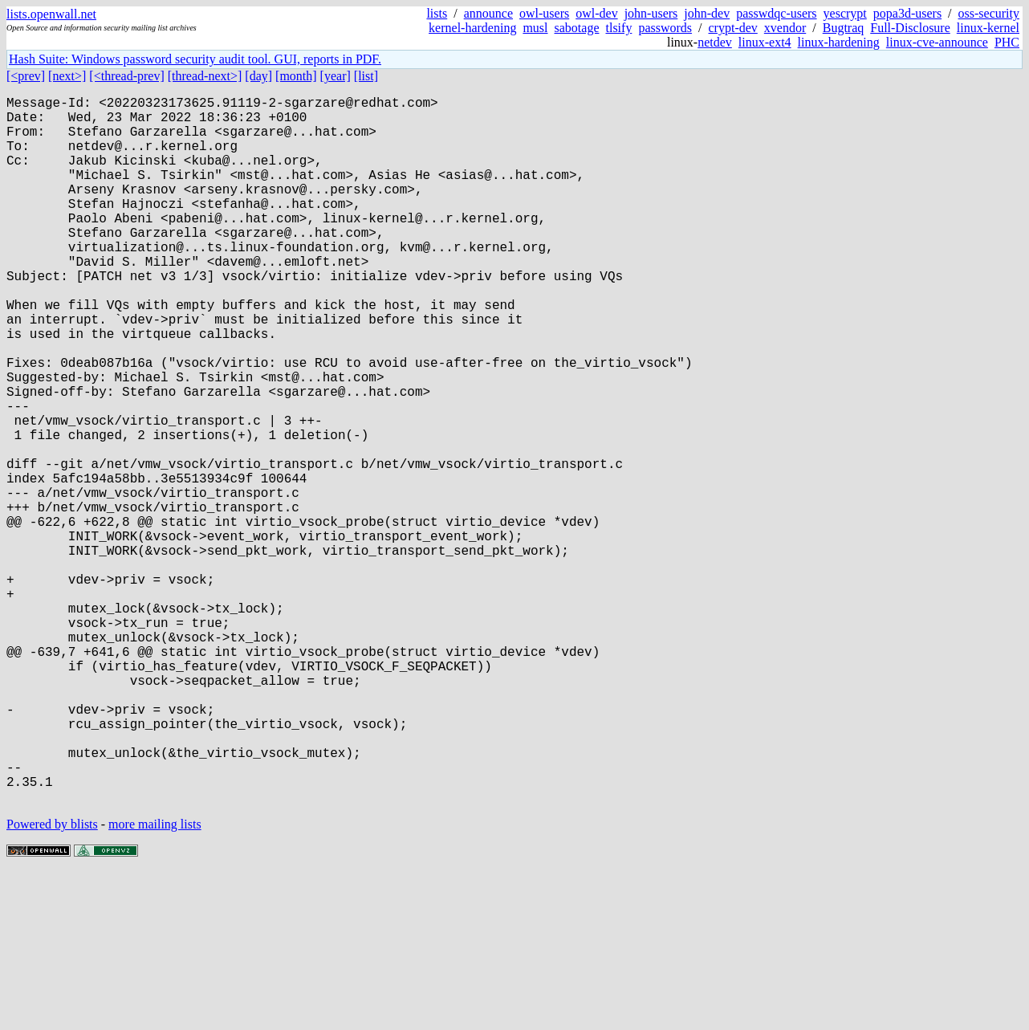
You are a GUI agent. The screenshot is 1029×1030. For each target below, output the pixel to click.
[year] (335, 76)
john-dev (707, 13)
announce (488, 13)
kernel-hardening (472, 28)
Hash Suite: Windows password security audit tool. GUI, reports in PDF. (195, 59)
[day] (258, 76)
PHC (1006, 42)
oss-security (988, 13)
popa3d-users (907, 13)
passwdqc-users (776, 13)
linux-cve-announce (937, 42)
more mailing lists (154, 981)
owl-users (544, 13)
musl (535, 28)
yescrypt (845, 13)
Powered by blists (52, 981)
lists (436, 13)
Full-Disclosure (910, 28)
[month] (296, 76)
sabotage (577, 28)
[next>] (67, 76)
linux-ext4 (764, 42)
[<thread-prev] (126, 76)
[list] (366, 76)
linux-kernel (988, 28)
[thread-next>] (205, 76)
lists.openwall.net (51, 14)
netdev (715, 42)
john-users (651, 13)
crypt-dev (733, 28)
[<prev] (25, 76)
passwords (665, 28)
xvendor (785, 28)
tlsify (618, 28)
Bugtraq (843, 28)
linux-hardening (839, 42)
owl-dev (596, 13)
